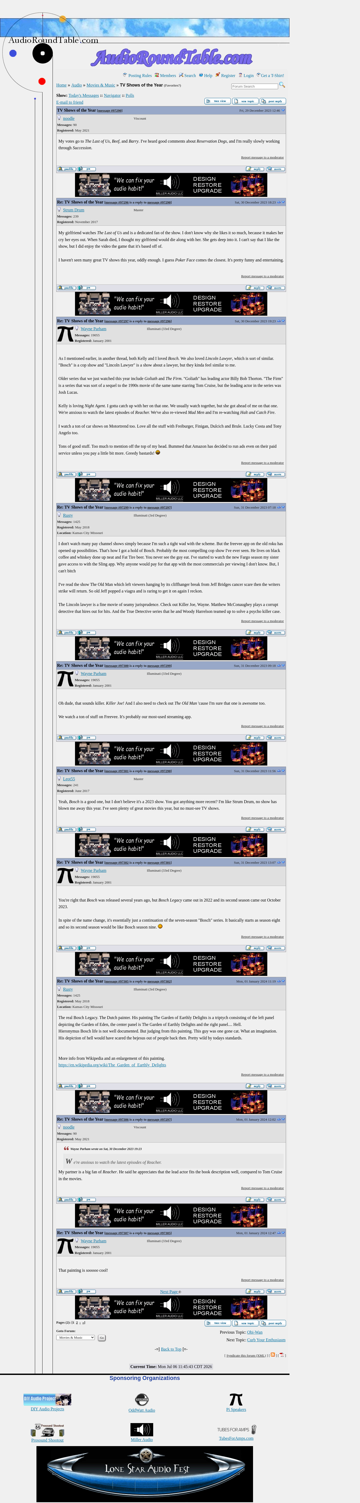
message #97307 (117, 1233)
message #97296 (117, 202)
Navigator (112, 95)
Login (246, 75)
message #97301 (117, 771)
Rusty (68, 515)
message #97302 (117, 862)
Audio (76, 85)
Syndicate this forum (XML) (246, 1355)
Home (61, 85)
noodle (69, 118)
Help (205, 75)
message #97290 (109, 110)
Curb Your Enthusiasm (266, 1340)
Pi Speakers (236, 1407)
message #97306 (117, 1119)
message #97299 (117, 507)
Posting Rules (137, 75)
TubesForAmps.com (236, 1436)
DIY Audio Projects (47, 1406)
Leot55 (69, 779)
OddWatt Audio (142, 1408)
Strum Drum (73, 210)
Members (165, 75)
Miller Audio (141, 1437)
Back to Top (171, 1349)
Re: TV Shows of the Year (80, 202)
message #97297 (117, 321)
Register (225, 75)
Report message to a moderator (262, 157)
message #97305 (117, 981)
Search (187, 75)
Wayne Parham (93, 329)
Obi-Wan (255, 1332)
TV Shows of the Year (76, 110)
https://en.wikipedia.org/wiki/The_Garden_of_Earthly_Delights (112, 1065)
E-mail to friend (69, 102)
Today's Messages (83, 95)
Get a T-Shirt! (270, 75)
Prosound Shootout (47, 1437)
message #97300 (117, 666)
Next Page (170, 1291)
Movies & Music (101, 85)
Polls (130, 95)
